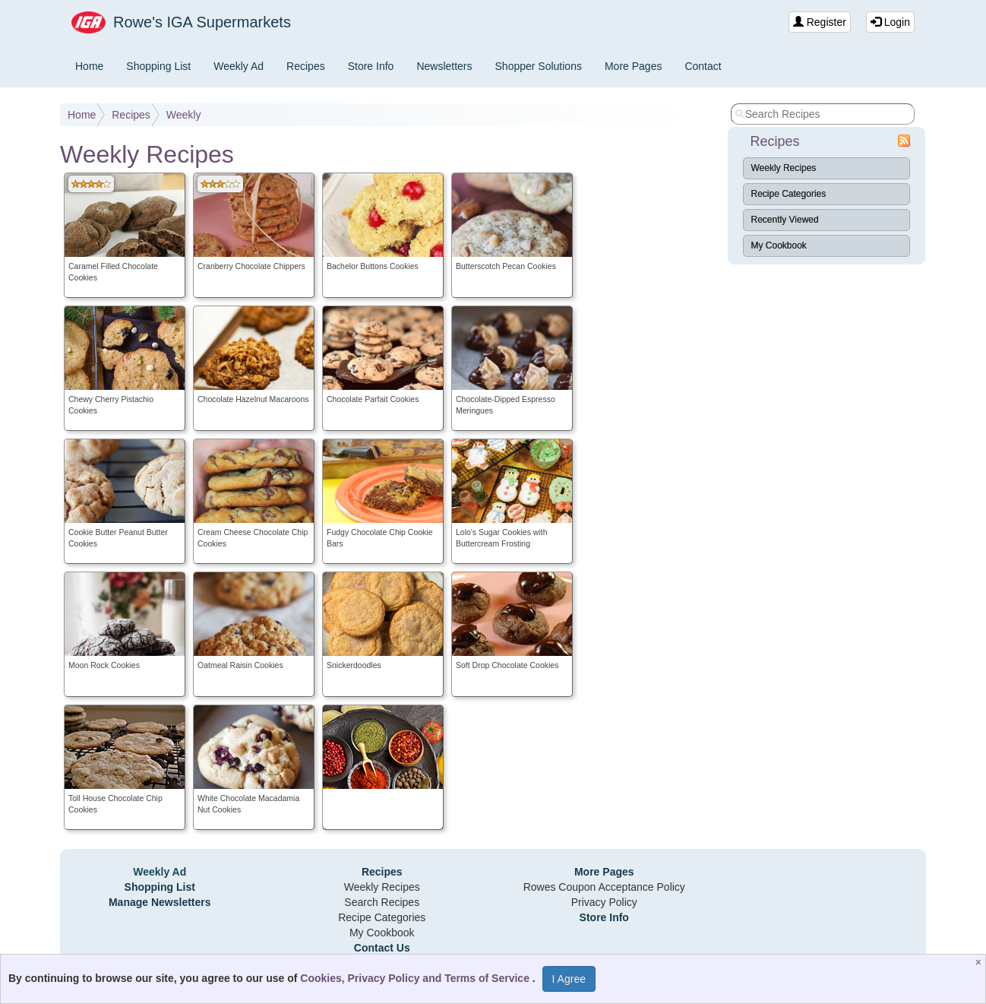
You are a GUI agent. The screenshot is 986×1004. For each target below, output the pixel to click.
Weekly (183, 115)
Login (890, 22)
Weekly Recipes (784, 168)
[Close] (980, 962)
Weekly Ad (238, 66)
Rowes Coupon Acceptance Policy (604, 887)
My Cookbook (779, 245)
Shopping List (158, 66)
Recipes (305, 66)
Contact (702, 66)
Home (89, 66)
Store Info (371, 66)
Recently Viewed (785, 219)
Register (819, 22)
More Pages (633, 66)
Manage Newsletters (160, 902)
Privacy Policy (604, 902)
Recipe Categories (788, 193)
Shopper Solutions (538, 66)
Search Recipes (381, 902)
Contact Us (382, 948)
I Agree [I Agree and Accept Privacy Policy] (569, 979)
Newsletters (444, 66)
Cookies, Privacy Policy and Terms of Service (416, 978)
